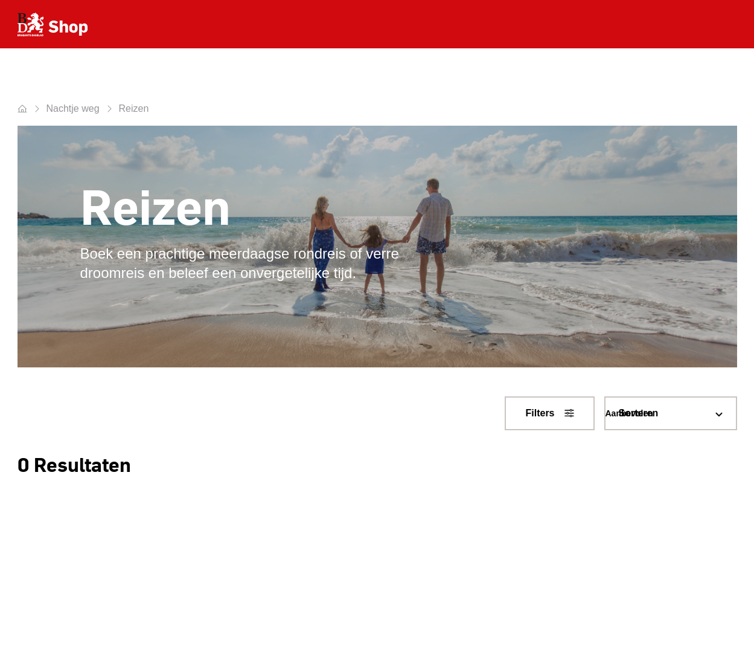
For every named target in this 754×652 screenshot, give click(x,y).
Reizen (134, 108)
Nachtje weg (73, 108)
